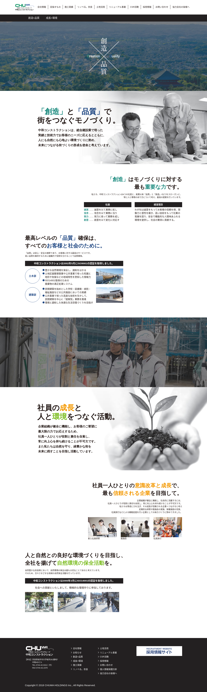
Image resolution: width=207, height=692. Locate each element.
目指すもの (55, 7)
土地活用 (100, 7)
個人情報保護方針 (108, 669)
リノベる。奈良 (84, 7)
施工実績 (69, 7)
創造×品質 (34, 17)
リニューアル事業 (117, 7)
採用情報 (147, 7)
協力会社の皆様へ (180, 7)
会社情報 (41, 7)
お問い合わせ (161, 7)
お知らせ (77, 652)
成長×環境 (51, 17)
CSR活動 (134, 7)
